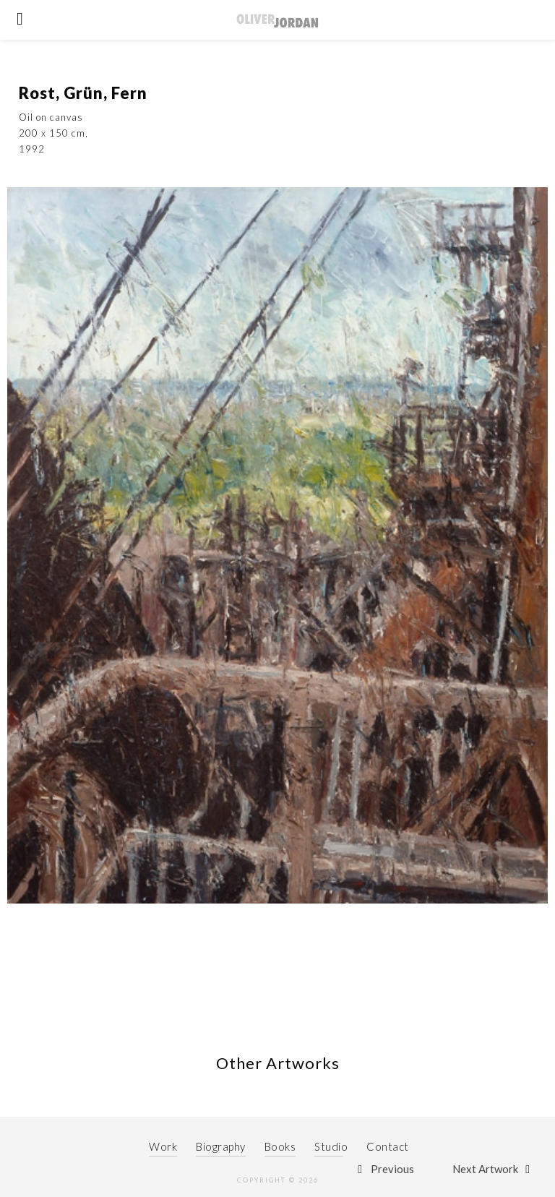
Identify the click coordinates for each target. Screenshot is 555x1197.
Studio (331, 1146)
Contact (387, 1146)
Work (163, 1146)
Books (280, 1146)
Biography (221, 1146)
